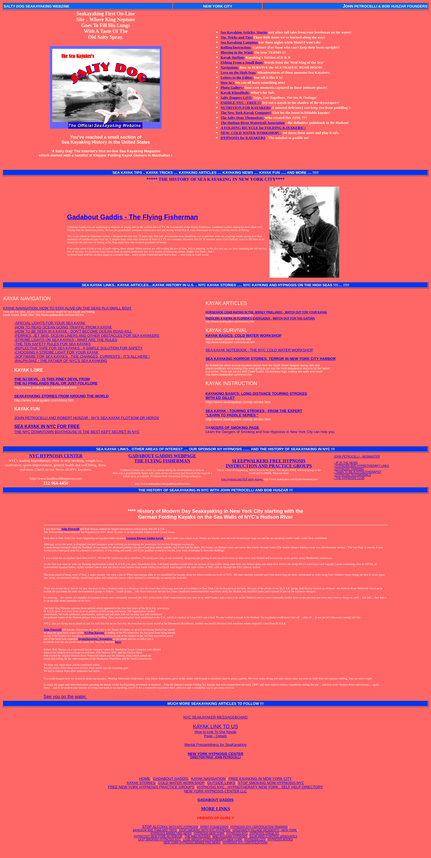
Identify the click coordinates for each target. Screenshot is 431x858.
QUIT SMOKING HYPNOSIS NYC (159, 839)
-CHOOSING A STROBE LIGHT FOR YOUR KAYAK (56, 352)
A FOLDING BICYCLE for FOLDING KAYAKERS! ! (263, 128)
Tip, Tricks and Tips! (237, 37)
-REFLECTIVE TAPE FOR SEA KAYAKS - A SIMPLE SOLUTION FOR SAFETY (78, 348)
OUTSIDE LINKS (221, 783)
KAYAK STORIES (141, 783)
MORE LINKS (215, 808)
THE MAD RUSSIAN (197, 836)
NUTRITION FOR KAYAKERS (246, 107)
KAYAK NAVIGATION (208, 779)
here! (118, 641)
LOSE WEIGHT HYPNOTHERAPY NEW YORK (212, 839)
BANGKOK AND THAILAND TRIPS (155, 830)
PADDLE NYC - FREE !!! (241, 102)
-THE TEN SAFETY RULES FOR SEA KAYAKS (52, 344)
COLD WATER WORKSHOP (181, 783)
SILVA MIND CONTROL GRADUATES (273, 836)
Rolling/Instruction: (236, 47)
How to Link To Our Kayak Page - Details (215, 734)
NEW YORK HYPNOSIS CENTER (215, 755)
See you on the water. (65, 696)
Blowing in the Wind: (237, 52)
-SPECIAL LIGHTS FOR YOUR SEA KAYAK (49, 323)
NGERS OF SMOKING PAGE (235, 428)
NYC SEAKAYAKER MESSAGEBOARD (215, 717)
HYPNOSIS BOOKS (280, 839)
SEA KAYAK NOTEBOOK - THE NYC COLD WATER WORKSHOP (259, 350)
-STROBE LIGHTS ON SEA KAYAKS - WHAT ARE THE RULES (65, 340)
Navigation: (230, 67)
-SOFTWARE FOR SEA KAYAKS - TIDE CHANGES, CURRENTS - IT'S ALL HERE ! (82, 356)
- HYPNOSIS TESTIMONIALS (352, 475)
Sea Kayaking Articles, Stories (244, 32)
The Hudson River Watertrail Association (253, 123)
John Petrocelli (70, 528)
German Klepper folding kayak (145, 538)
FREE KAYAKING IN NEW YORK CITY (260, 779)
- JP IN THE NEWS (346, 462)
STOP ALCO (170, 827)
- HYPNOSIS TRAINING (349, 468)
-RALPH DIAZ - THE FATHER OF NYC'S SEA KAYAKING (60, 361)
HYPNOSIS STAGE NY (264, 833)
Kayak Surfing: (233, 57)
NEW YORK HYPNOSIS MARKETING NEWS (191, 842)
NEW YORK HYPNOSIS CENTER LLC (215, 791)
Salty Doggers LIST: (236, 97)
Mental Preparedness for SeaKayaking (215, 744)
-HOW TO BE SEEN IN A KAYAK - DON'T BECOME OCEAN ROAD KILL (73, 331)
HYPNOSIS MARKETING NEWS (171, 833)
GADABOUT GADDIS (170, 779)
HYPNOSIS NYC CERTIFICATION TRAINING (259, 826)
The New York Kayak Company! (246, 112)
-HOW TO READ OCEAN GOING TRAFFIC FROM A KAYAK (63, 327)
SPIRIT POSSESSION (214, 826)
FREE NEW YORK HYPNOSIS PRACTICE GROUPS (151, 787)
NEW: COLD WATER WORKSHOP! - (251, 133)
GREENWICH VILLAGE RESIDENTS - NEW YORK (264, 830)
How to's (228, 82)
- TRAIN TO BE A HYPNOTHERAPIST (357, 472)
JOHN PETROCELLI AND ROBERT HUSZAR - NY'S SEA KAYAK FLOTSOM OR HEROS (86, 418)
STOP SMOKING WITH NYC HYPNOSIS (204, 830)
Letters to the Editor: (237, 77)
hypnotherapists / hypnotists (95, 638)
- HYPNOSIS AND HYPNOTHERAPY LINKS (361, 465)
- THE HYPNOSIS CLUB (349, 478)
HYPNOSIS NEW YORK (209, 833)
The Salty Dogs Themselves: (242, 118)
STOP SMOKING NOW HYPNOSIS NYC (271, 783)
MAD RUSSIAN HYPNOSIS (230, 836)
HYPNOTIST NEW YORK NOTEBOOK (158, 836)
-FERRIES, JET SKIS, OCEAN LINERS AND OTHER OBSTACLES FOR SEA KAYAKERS (86, 335)
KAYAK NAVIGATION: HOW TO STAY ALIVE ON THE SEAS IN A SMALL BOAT (67, 308)
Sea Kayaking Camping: (240, 42)
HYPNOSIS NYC (237, 833)
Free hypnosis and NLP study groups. (242, 479)
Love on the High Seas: (238, 72)
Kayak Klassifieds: (235, 92)
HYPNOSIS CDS (255, 839)
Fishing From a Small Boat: (242, 62)
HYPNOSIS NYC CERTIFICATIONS (245, 842)
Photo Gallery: (232, 87)
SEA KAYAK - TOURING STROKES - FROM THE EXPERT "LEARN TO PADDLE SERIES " (254, 413)
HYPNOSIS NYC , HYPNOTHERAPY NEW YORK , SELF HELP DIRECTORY (260, 787)
